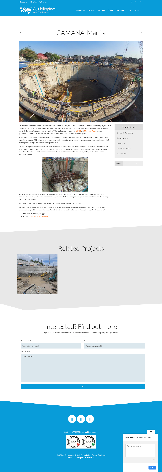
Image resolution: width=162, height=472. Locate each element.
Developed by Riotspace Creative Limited (81, 458)
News (130, 10)
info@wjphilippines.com (38, 2)
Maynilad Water (90, 131)
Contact (138, 10)
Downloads (120, 10)
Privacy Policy (85, 455)
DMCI (78, 131)
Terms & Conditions (98, 455)
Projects (101, 10)
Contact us (24, 2)
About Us (80, 10)
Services (91, 10)
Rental (110, 10)
